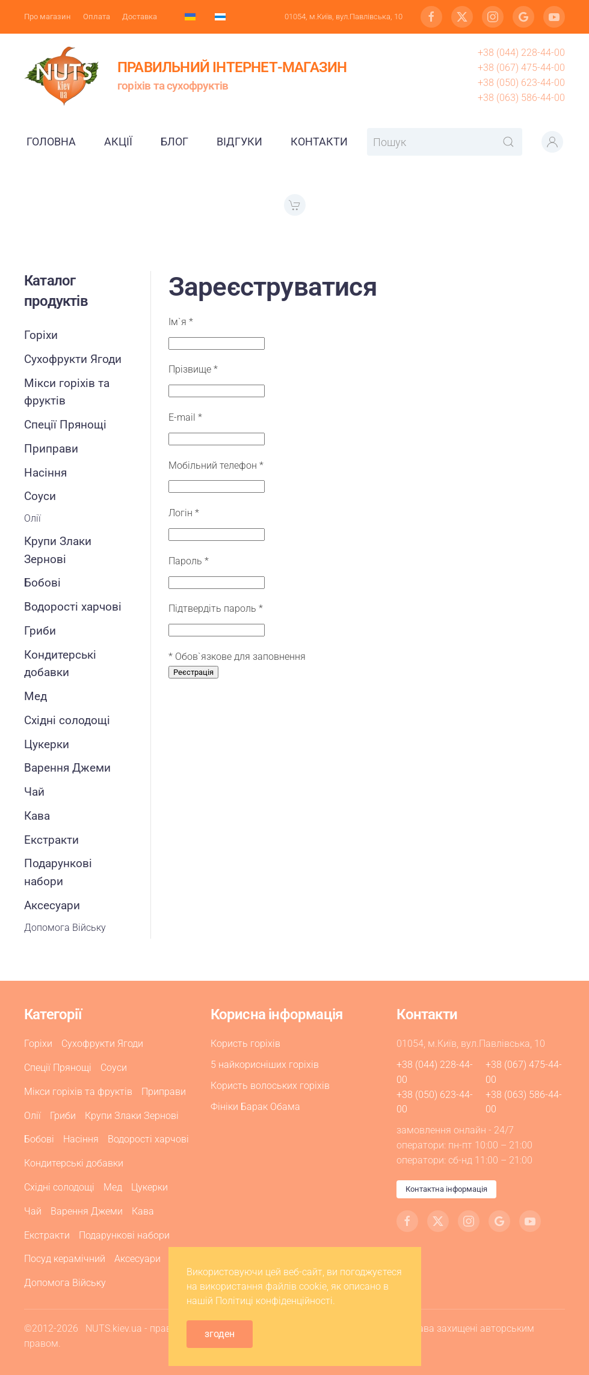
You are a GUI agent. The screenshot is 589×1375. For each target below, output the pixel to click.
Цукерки (46, 744)
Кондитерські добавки (60, 664)
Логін (183, 513)
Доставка (139, 16)
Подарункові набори (58, 872)
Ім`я (180, 322)
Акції (118, 141)
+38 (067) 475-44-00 (521, 67)
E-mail (185, 417)
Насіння (45, 473)
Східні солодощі (67, 720)
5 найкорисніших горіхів (265, 1064)
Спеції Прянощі (65, 424)
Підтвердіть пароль (215, 608)
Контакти (319, 141)
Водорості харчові (73, 607)
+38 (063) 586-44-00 (521, 97)
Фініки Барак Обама (255, 1106)
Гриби (40, 631)
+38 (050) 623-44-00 (521, 82)
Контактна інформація (446, 1189)
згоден (220, 1334)
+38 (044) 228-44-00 (521, 52)
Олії (32, 518)
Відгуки (239, 141)
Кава (37, 816)
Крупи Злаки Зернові (57, 550)
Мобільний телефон (216, 465)
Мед (35, 696)
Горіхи (41, 335)
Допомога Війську (65, 927)
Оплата (96, 16)
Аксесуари (52, 905)
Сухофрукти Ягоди (73, 359)
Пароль (188, 561)
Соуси (40, 496)
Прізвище (193, 369)
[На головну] (61, 76)
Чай (34, 792)
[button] (552, 142)
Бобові (42, 583)
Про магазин (47, 16)
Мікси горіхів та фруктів (66, 392)
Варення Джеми (67, 768)
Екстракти (51, 840)
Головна (51, 141)
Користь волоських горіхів (270, 1085)
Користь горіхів (245, 1043)
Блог (174, 141)
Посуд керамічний (64, 1258)
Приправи (51, 449)
